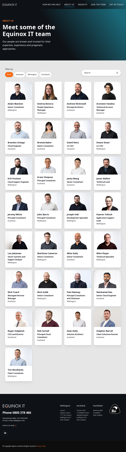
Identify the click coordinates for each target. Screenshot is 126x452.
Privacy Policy (41, 446)
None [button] (9, 74)
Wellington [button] (32, 74)
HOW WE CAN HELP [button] (51, 4)
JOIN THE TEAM (98, 4)
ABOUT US (69, 4)
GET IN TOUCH (116, 4)
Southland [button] (45, 74)
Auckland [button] (19, 74)
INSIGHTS (82, 4)
